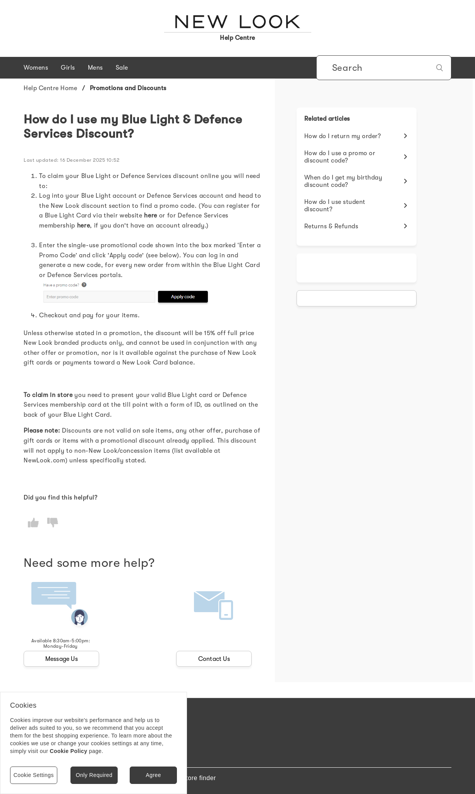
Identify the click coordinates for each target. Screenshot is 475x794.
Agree (153, 775)
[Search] (383, 67)
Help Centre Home (50, 88)
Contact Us (214, 658)
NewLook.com (44, 460)
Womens (36, 67)
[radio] (33, 522)
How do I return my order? (342, 136)
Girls (68, 67)
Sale (122, 67)
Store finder (199, 778)
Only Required (94, 775)
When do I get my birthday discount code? (343, 181)
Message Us (61, 658)
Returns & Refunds (331, 226)
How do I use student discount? (334, 205)
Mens (95, 67)
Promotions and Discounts (128, 88)
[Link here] (150, 215)
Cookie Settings (34, 775)
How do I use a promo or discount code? (340, 157)
